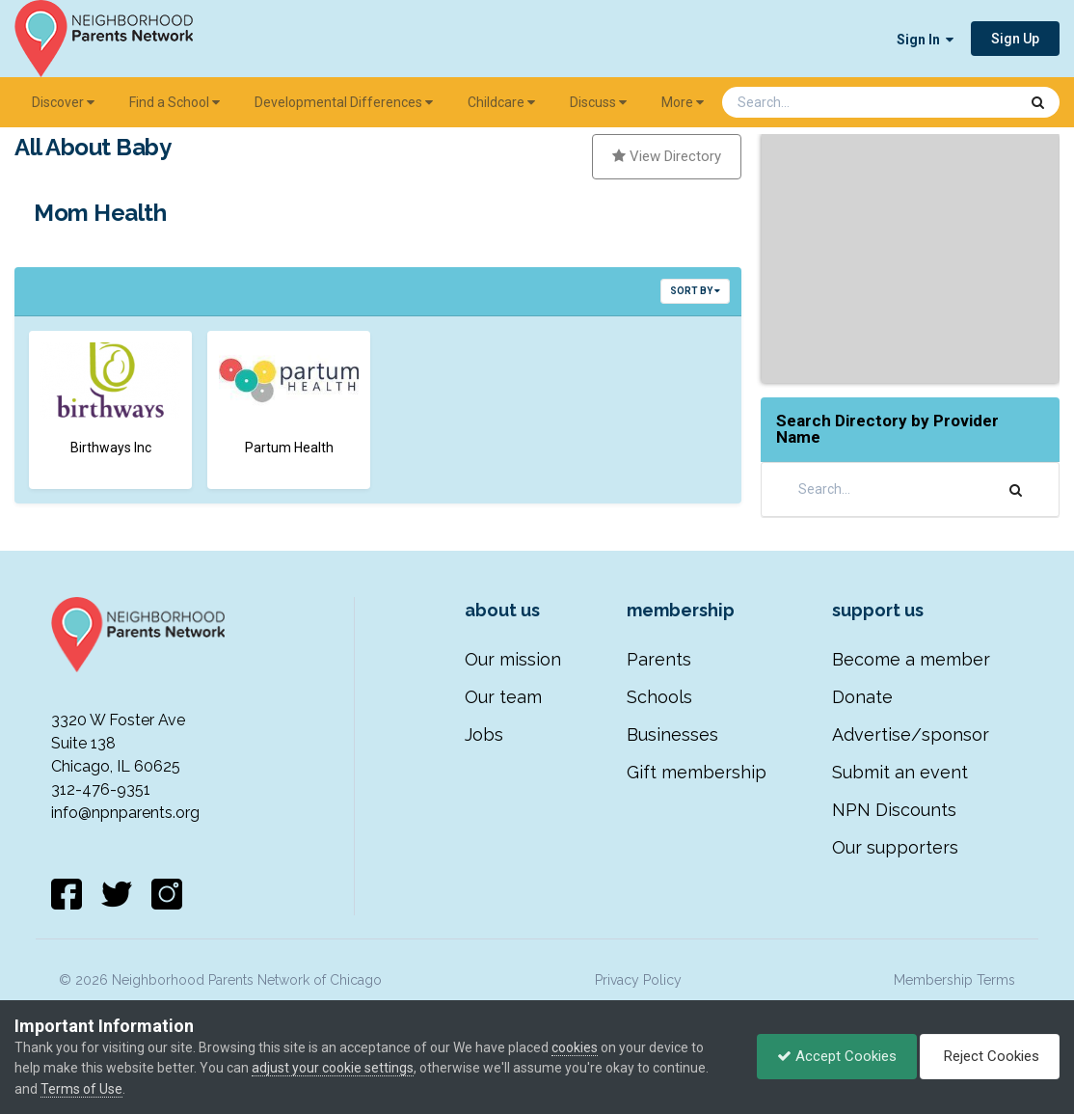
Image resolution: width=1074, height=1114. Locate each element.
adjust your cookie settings (333, 1067)
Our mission (513, 659)
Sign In (925, 39)
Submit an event (900, 772)
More (682, 102)
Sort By (695, 290)
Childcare (501, 102)
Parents (659, 659)
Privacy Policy (638, 980)
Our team (503, 697)
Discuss (598, 102)
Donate (862, 697)
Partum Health (289, 447)
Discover (63, 102)
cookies (574, 1047)
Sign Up (1015, 38)
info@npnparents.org (125, 812)
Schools (659, 697)
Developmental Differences (344, 102)
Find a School (174, 102)
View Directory (666, 156)
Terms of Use (81, 1089)
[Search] (819, 102)
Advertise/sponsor (910, 734)
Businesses (672, 734)
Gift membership (696, 772)
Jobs (484, 734)
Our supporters (895, 847)
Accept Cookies (837, 1056)
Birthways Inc (110, 447)
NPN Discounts (894, 810)
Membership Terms (954, 980)
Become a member (911, 659)
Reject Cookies (989, 1056)
